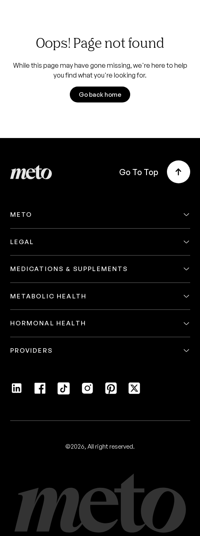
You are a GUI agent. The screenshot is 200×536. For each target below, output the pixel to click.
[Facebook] (40, 392)
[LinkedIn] (16, 392)
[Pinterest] (111, 392)
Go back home (100, 94)
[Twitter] (134, 392)
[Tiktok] (63, 392)
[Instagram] (87, 392)
